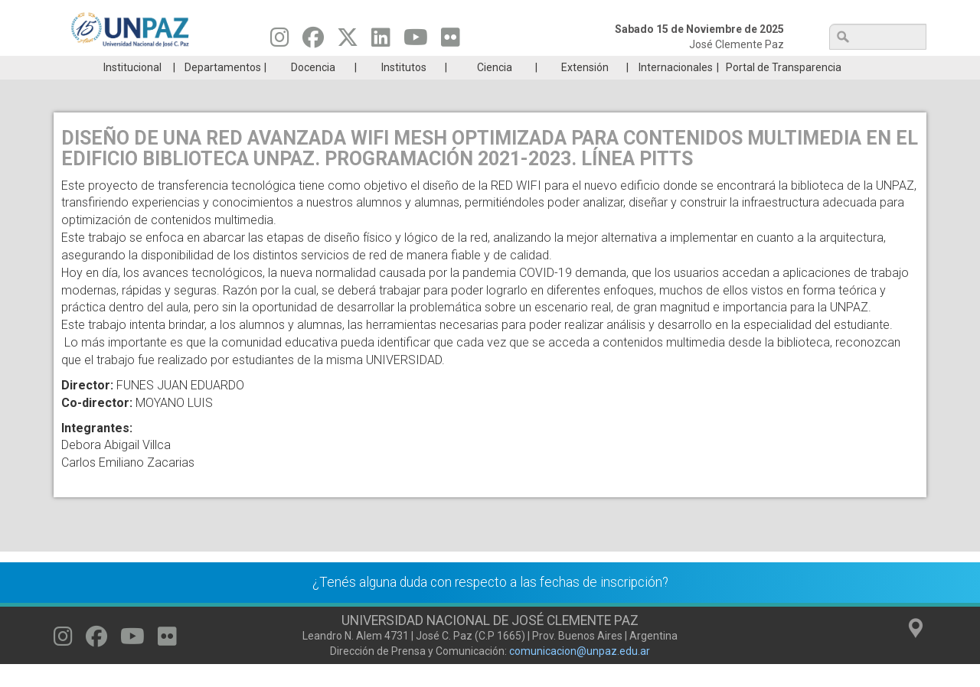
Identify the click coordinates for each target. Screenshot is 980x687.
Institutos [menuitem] (403, 90)
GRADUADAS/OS (708, 67)
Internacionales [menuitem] (676, 90)
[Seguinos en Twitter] (347, 41)
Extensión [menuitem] (585, 90)
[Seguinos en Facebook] (313, 41)
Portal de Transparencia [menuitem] (783, 90)
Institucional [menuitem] (132, 90)
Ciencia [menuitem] (494, 90)
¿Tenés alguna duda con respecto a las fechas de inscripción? (490, 605)
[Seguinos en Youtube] (415, 41)
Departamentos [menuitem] (223, 90)
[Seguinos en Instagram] (279, 41)
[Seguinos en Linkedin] (380, 41)
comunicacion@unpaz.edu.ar (579, 674)
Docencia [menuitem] (313, 90)
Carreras (125, 67)
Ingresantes (416, 67)
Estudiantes (562, 67)
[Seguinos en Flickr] (450, 41)
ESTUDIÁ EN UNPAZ (271, 67)
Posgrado (853, 67)
